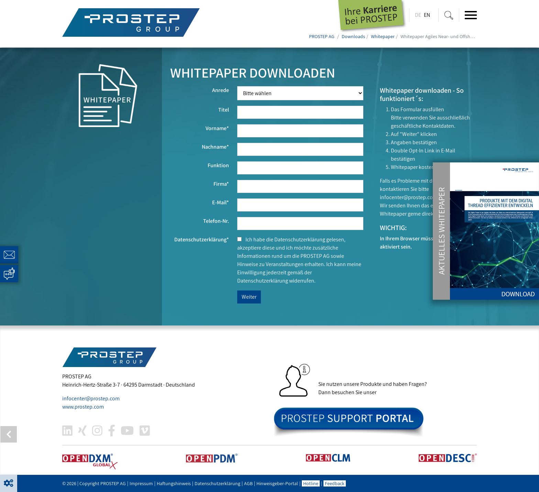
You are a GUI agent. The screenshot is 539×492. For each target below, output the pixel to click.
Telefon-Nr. (216, 221)
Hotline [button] (310, 483)
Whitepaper (383, 36)
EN (427, 15)
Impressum (141, 483)
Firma (221, 183)
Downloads (353, 36)
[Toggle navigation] (471, 15)
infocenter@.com (408, 197)
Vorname (217, 128)
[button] (8, 483)
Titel (223, 109)
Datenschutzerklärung (201, 239)
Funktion (218, 165)
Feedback (334, 483)
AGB (248, 483)
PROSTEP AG (321, 36)
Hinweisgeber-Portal (277, 483)
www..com (83, 406)
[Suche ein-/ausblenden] (449, 15)
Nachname (215, 146)
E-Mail (220, 202)
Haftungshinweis (174, 483)
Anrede (220, 90)
